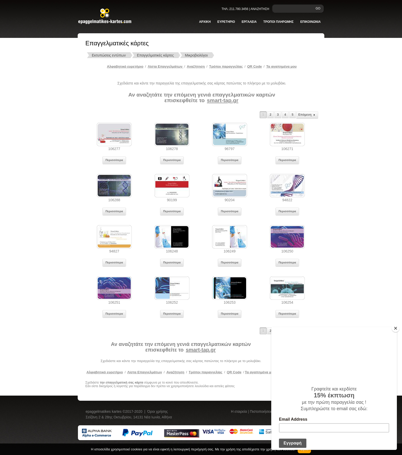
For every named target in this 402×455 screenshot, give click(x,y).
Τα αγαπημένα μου (281, 66)
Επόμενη (307, 115)
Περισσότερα (114, 160)
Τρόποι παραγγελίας (205, 372)
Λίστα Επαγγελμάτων (165, 66)
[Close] (395, 328)
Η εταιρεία (239, 411)
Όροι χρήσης (157, 411)
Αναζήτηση (196, 66)
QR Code (254, 66)
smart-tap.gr (222, 100)
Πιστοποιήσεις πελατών (269, 411)
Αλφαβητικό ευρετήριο (125, 66)
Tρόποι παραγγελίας (226, 66)
